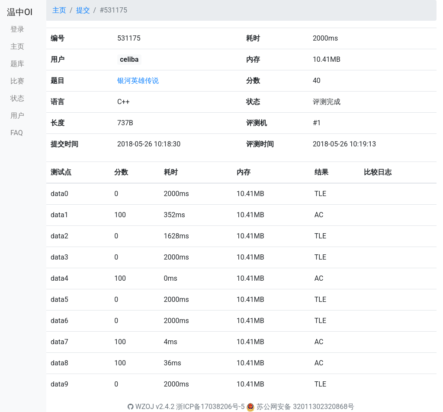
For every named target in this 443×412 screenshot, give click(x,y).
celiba (129, 59)
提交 (83, 10)
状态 (17, 98)
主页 (17, 46)
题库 (17, 64)
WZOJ (141, 406)
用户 (17, 115)
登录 (17, 29)
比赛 (17, 81)
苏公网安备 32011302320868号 (305, 406)
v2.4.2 (165, 406)
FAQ (16, 133)
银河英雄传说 (138, 80)
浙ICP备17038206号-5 (210, 406)
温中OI (19, 12)
